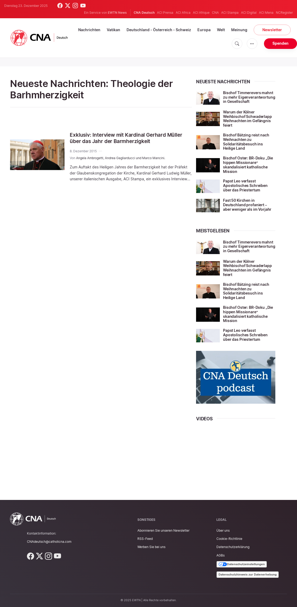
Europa (204, 29)
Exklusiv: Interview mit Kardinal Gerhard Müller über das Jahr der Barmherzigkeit (128, 138)
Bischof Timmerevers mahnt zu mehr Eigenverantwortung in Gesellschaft (249, 97)
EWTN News (117, 13)
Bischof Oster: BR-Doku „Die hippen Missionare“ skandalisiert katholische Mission (248, 164)
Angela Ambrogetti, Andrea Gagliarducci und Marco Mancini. (120, 158)
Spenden (280, 43)
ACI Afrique (201, 13)
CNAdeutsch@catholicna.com (49, 542)
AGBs (220, 555)
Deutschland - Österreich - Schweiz (159, 29)
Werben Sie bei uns (151, 547)
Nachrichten (89, 29)
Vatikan (113, 29)
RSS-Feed (145, 539)
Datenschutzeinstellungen (242, 564)
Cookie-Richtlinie (229, 539)
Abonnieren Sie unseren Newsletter (163, 530)
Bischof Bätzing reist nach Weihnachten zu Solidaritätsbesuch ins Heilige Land (246, 141)
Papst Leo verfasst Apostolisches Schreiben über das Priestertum (245, 185)
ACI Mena (266, 13)
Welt (221, 29)
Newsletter (272, 29)
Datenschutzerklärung (232, 547)
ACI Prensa (165, 13)
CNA (215, 13)
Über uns (223, 530)
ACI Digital (249, 13)
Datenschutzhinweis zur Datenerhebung (248, 574)
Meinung (239, 29)
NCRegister (284, 13)
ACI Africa (183, 13)
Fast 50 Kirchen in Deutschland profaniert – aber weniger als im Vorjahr (247, 204)
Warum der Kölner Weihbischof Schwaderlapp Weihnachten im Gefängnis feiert (247, 118)
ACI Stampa (230, 13)
